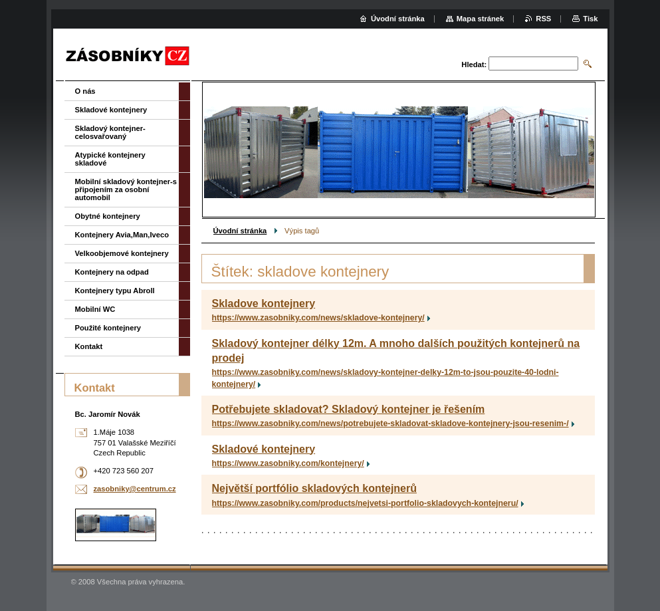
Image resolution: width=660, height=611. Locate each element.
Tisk (590, 19)
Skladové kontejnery (264, 449)
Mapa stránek (480, 19)
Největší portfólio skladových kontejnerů (314, 488)
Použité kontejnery (108, 328)
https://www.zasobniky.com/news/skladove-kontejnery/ (318, 317)
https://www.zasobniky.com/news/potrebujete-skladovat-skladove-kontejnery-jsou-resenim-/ (390, 423)
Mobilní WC (95, 309)
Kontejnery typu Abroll (115, 291)
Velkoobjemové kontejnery (122, 253)
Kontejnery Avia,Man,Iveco (122, 235)
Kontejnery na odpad (112, 272)
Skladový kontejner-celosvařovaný (110, 132)
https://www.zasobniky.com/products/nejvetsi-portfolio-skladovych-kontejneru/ (365, 503)
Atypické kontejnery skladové (110, 159)
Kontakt (89, 346)
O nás (85, 91)
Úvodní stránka (240, 231)
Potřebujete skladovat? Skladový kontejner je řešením (348, 409)
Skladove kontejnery (264, 303)
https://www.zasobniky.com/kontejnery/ (288, 463)
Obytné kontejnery (107, 216)
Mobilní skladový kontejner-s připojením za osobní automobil (126, 189)
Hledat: (474, 64)
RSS (543, 19)
